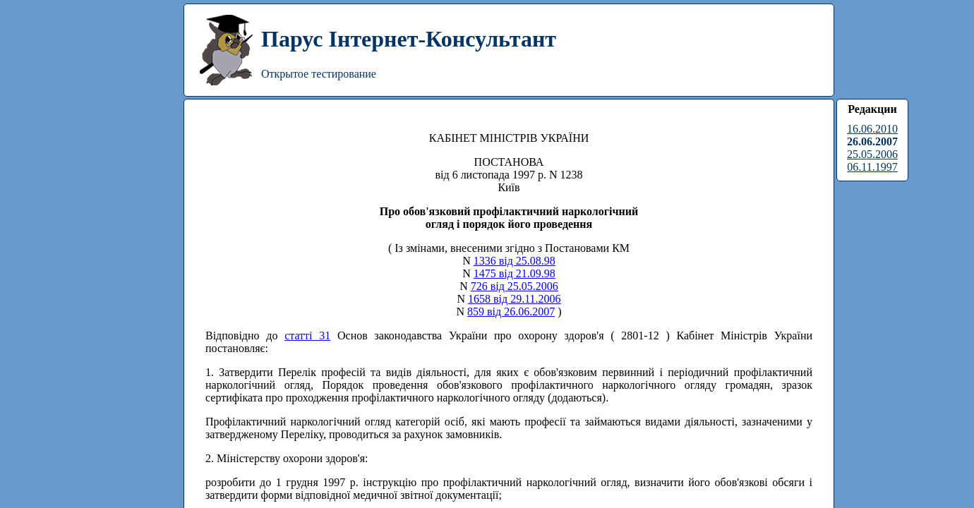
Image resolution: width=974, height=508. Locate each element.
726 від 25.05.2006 (514, 286)
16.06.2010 (872, 129)
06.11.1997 (872, 167)
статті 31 (307, 335)
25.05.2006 (872, 154)
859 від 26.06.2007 (511, 312)
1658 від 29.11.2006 (514, 299)
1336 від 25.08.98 (514, 261)
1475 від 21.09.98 (514, 273)
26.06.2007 (872, 141)
